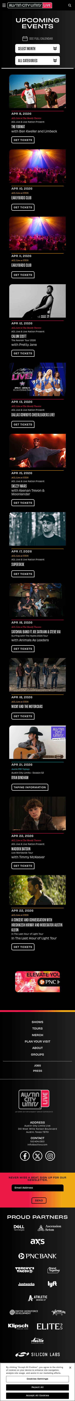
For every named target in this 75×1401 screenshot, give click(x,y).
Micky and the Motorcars (27, 707)
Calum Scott (18, 337)
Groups (37, 1054)
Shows (37, 1022)
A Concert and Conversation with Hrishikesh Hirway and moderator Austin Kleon (36, 925)
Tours (37, 1028)
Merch (37, 1035)
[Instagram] (50, 1156)
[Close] (70, 1368)
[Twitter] (37, 1156)
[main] (37, 510)
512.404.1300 (37, 1142)
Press (37, 1071)
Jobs (37, 1066)
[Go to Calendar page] (37, 38)
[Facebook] (25, 1156)
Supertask (17, 565)
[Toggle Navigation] (5, 5)
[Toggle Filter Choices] (37, 60)
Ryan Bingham (20, 778)
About (37, 1048)
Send (39, 1201)
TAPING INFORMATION (30, 787)
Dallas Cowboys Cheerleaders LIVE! (33, 415)
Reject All (38, 1388)
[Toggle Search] (70, 5)
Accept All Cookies (37, 1396)
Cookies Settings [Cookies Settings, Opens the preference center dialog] (37, 1379)
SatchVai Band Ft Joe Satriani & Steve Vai (36, 632)
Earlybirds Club (21, 198)
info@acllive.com (37, 1145)
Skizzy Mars (19, 486)
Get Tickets (23, 140)
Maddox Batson (20, 849)
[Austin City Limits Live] (29, 5)
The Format (18, 127)
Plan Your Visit (37, 1041)
